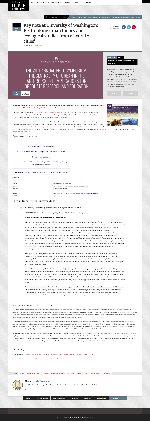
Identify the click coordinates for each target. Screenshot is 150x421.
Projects (67, 2)
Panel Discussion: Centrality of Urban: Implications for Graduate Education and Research (76, 193)
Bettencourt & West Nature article (81, 354)
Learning (76, 2)
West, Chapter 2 (64, 354)
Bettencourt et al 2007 (50, 354)
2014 (16, 30)
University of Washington (60, 112)
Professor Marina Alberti (40, 112)
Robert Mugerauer (102, 129)
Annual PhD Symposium (55, 115)
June (16, 28)
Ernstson (71, 359)
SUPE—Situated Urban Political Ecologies (51, 373)
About (37, 381)
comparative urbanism (27, 373)
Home (64, 17)
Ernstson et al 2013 (47, 359)
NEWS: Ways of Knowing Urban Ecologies (121, 62)
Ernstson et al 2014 (33, 359)
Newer (130, 93)
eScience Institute (45, 164)
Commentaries (43, 2)
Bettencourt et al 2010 (34, 354)
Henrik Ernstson (37, 45)
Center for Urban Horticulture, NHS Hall (54, 172)
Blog (33, 2)
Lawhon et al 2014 (61, 359)
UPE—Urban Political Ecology (77, 373)
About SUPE (86, 2)
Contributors (56, 2)
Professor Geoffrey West (35, 108)
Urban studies (106, 373)
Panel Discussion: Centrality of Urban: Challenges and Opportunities (71, 186)
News (120, 58)
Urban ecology (94, 373)
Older (114, 93)
